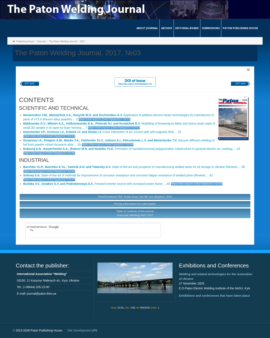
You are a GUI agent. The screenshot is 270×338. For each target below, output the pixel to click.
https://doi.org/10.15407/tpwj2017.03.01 (104, 119)
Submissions (211, 28)
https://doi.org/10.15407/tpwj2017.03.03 (49, 136)
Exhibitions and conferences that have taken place (214, 295)
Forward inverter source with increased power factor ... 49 (96, 183)
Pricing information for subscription (135, 203)
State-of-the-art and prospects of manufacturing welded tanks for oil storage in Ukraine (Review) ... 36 (134, 167)
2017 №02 (30, 83)
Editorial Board (187, 28)
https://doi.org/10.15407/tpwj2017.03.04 (108, 144)
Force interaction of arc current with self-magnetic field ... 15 (102, 132)
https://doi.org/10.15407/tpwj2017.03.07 (49, 179)
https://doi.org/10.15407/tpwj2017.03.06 (49, 171)
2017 (82, 41)
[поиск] (87, 226)
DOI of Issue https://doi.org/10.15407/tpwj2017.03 (135, 82)
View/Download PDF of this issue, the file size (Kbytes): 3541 (135, 196)
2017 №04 (241, 83)
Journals (41, 41)
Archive (166, 28)
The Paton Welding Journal (63, 41)
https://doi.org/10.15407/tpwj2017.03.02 (114, 127)
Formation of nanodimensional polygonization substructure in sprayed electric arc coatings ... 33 (131, 148)
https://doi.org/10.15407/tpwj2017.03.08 (197, 183)
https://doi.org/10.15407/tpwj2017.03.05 (49, 153)
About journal (147, 28)
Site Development (82, 330)
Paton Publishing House (240, 28)
